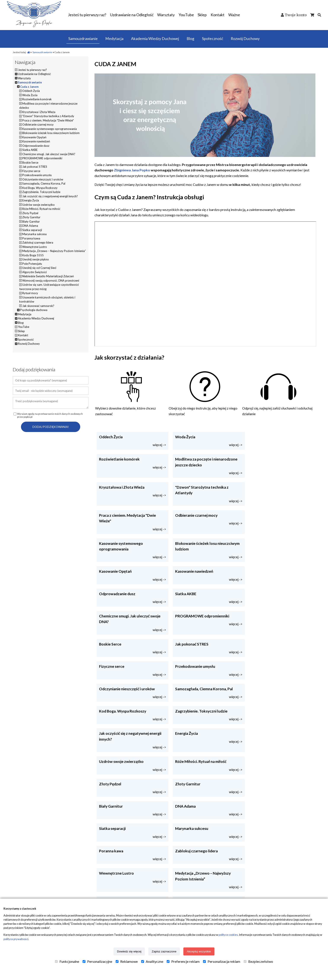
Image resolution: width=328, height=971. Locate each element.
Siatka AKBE (30, 149)
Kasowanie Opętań (34, 137)
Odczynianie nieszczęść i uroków (42, 179)
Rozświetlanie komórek (37, 99)
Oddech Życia (31, 90)
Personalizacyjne (97, 961)
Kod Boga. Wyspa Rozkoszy (40, 188)
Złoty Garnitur (31, 217)
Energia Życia (30, 200)
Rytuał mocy (30, 293)
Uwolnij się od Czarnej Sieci (39, 267)
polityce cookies (228, 934)
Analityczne (152, 961)
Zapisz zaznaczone (164, 951)
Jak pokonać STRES (34, 166)
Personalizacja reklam (221, 961)
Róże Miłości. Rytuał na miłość (41, 208)
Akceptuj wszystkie (199, 951)
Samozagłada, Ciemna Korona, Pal (43, 183)
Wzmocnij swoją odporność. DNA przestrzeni (50, 280)
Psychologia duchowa (33, 310)
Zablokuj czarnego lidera (37, 242)
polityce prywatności (15, 939)
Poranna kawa (31, 238)
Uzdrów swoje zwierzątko (38, 204)
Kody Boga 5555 (33, 255)
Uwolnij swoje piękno (35, 259)
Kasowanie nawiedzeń (36, 141)
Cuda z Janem (29, 86)
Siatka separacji (32, 230)
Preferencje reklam (183, 961)
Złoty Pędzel (30, 213)
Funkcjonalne (67, 961)
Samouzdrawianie (42, 52)
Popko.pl (21, 886)
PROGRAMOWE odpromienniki (42, 158)
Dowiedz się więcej (129, 951)
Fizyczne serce (31, 171)
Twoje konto (296, 15)
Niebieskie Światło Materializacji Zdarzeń (48, 276)
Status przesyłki (101, 895)
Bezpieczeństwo (258, 961)
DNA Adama (30, 225)
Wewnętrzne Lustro (34, 247)
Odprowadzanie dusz (35, 145)
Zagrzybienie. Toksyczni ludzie (41, 192)
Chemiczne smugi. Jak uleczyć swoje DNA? (48, 154)
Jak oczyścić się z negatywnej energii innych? (50, 196)
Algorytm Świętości (34, 272)
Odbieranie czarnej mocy (38, 124)
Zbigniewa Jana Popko (132, 170)
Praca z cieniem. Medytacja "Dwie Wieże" (48, 120)
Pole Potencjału (32, 263)
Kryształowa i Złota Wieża (38, 112)
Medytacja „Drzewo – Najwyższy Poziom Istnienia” (54, 251)
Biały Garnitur (31, 221)
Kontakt (256, 886)
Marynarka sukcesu (34, 234)
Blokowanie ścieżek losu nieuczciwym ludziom (51, 133)
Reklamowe (127, 961)
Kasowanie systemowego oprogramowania (49, 129)
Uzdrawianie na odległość (187, 895)
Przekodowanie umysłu (37, 175)
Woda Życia (29, 95)
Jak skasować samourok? (38, 306)
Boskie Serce (30, 162)
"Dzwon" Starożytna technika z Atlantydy (48, 116)
